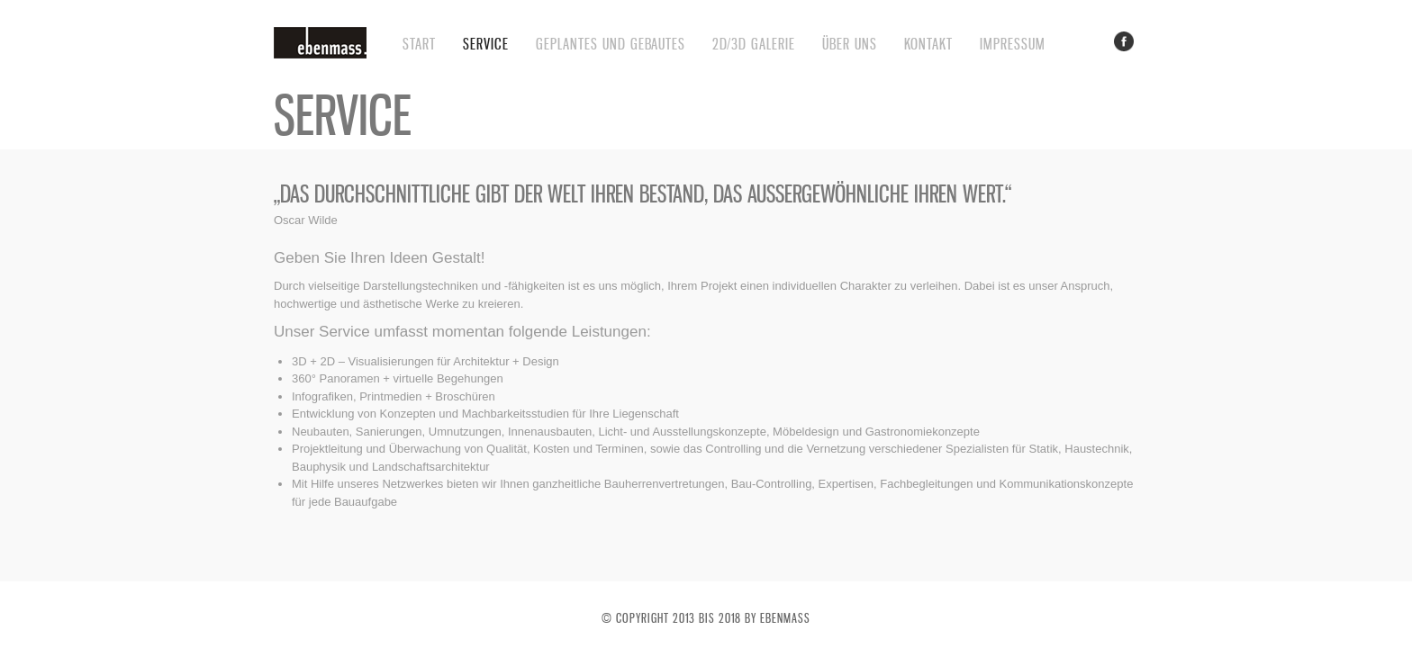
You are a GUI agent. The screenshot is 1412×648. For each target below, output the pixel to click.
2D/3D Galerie (753, 43)
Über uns (849, 43)
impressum (1012, 43)
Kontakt (928, 43)
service (486, 43)
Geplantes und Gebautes (610, 43)
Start (419, 43)
